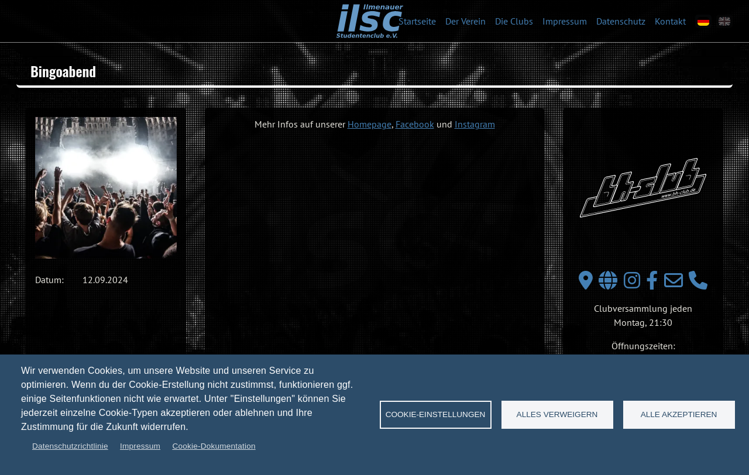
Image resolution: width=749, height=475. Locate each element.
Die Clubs (514, 21)
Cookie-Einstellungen (436, 414)
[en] (724, 21)
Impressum (564, 21)
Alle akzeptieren (679, 414)
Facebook (415, 124)
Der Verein (465, 21)
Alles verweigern (557, 414)
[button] (106, 188)
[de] (703, 21)
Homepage (369, 124)
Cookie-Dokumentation (213, 446)
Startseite (417, 21)
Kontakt (670, 21)
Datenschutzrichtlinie (70, 446)
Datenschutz (620, 21)
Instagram (475, 124)
